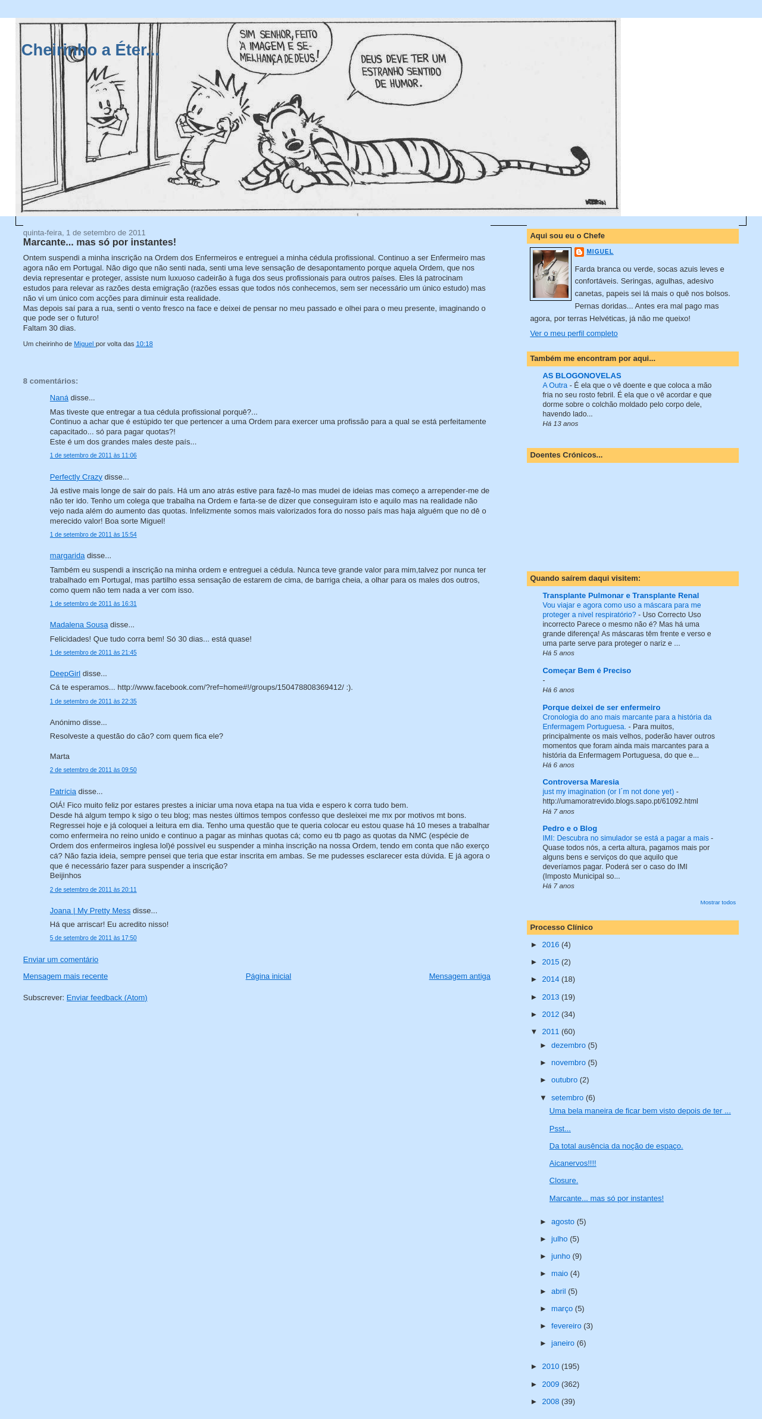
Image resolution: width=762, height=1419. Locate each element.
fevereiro (567, 1325)
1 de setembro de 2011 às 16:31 (93, 603)
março (563, 1308)
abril (559, 1291)
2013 (551, 996)
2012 (551, 1014)
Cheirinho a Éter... (90, 50)
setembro (568, 1097)
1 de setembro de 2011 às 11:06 (93, 455)
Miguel (599, 251)
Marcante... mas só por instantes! (606, 1198)
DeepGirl (65, 673)
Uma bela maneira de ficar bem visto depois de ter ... (640, 1110)
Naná (59, 397)
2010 (551, 1366)
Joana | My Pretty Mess (90, 910)
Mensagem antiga (460, 976)
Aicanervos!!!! (573, 1163)
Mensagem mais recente (65, 976)
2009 (551, 1384)
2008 (551, 1401)
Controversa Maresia (580, 781)
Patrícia (63, 791)
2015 (551, 961)
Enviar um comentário (60, 959)
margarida (67, 555)
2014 (551, 979)
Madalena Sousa (79, 624)
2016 (551, 944)
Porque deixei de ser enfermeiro (601, 707)
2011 (551, 1031)
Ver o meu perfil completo (573, 333)
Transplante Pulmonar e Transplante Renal (620, 595)
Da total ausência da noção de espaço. (616, 1145)
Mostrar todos (718, 902)
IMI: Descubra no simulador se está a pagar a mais (626, 838)
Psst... (560, 1128)
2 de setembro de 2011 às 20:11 (93, 889)
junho (561, 1256)
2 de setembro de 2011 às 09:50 (93, 770)
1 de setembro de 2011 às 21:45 (93, 652)
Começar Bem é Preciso (586, 670)
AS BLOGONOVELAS (581, 375)
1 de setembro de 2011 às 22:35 (93, 701)
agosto (564, 1221)
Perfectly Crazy (76, 476)
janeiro (564, 1343)
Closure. (563, 1180)
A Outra (555, 385)
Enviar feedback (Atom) (107, 997)
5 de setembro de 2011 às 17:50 (93, 938)
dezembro (569, 1045)
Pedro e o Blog (569, 828)
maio (560, 1273)
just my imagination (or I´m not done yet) (609, 792)
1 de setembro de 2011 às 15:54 (93, 534)
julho (560, 1238)
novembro (569, 1062)
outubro (565, 1079)
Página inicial (269, 976)
